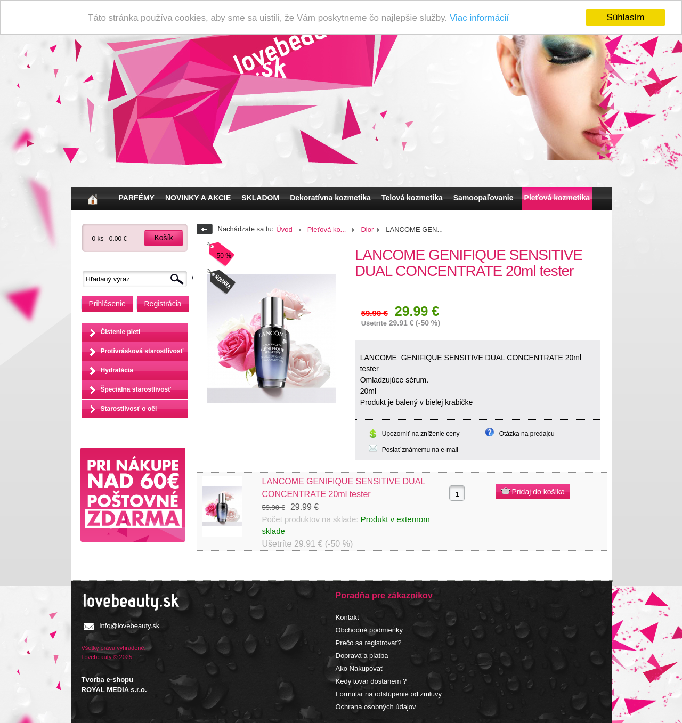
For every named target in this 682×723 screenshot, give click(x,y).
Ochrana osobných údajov (376, 706)
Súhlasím (626, 17)
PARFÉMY (137, 197)
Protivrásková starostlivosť (142, 351)
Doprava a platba (362, 655)
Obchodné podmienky (369, 629)
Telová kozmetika (412, 197)
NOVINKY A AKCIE (198, 197)
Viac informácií (479, 18)
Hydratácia (117, 370)
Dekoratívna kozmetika (330, 197)
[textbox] (137, 279)
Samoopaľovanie (483, 197)
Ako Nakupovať (359, 668)
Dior (367, 229)
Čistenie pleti (121, 332)
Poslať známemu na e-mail (420, 449)
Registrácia (163, 303)
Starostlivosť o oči (129, 408)
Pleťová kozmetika (557, 197)
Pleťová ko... (326, 229)
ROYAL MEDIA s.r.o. (114, 690)
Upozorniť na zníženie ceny (421, 433)
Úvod (284, 229)
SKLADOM (260, 197)
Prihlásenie (107, 303)
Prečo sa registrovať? (369, 642)
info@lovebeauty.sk (130, 625)
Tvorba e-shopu (108, 680)
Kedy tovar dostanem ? (371, 681)
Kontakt (347, 617)
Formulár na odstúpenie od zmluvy (389, 693)
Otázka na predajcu (527, 433)
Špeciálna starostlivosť (136, 389)
